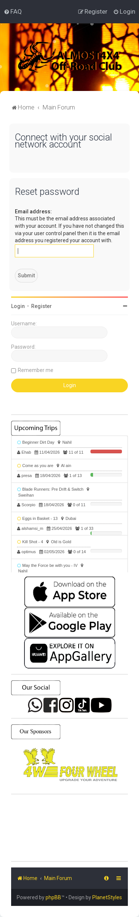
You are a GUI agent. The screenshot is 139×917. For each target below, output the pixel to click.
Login (18, 306)
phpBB (53, 897)
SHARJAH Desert (69, 828)
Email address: (33, 211)
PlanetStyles (107, 897)
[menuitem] (13, 11)
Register (41, 306)
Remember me (35, 370)
